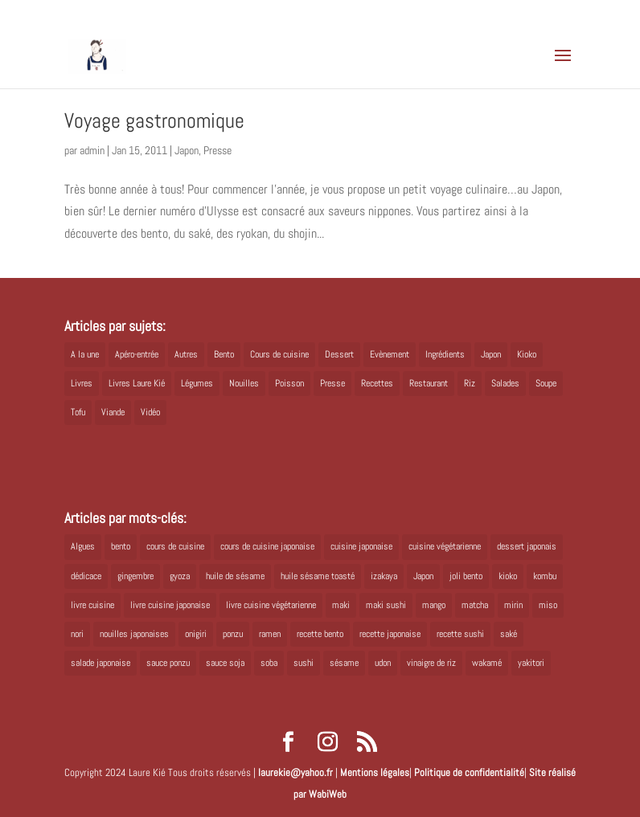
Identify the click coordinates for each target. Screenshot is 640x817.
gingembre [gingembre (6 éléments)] (135, 576)
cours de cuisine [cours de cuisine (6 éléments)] (175, 546)
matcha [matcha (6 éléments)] (475, 604)
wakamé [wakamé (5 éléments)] (487, 662)
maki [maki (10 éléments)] (341, 604)
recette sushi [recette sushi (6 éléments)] (460, 633)
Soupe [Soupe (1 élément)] (545, 383)
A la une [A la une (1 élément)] (85, 354)
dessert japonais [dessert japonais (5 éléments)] (526, 546)
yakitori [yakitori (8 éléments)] (531, 662)
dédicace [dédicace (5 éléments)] (86, 576)
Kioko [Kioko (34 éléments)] (526, 354)
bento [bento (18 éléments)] (120, 546)
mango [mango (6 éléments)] (433, 604)
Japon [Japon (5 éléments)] (491, 354)
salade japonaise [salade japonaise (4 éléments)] (100, 662)
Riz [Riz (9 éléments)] (469, 383)
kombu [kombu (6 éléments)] (544, 576)
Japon (186, 150)
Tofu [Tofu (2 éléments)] (78, 412)
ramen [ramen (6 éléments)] (270, 633)
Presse (217, 150)
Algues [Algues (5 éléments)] (83, 546)
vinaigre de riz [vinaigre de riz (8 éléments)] (431, 662)
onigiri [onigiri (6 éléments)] (196, 633)
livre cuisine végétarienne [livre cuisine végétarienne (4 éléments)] (271, 604)
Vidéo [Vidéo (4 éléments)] (150, 412)
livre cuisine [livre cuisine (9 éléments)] (92, 604)
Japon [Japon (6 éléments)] (423, 576)
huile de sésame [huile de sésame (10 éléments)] (235, 576)
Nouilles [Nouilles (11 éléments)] (244, 383)
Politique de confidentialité (469, 772)
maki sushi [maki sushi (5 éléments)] (386, 604)
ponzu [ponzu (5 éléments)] (233, 633)
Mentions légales (374, 772)
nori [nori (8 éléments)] (77, 633)
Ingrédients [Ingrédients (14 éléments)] (445, 354)
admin (92, 150)
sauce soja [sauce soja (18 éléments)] (225, 662)
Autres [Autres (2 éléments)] (186, 354)
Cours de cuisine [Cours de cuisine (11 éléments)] (279, 354)
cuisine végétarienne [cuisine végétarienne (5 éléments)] (444, 546)
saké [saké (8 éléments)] (508, 633)
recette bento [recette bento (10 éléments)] (320, 633)
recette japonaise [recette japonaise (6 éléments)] (390, 633)
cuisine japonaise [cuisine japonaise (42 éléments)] (361, 546)
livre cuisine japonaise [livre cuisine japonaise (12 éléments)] (170, 604)
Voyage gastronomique (154, 121)
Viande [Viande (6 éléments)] (113, 412)
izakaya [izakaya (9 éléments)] (384, 576)
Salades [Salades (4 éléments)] (505, 383)
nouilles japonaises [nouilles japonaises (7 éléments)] (134, 633)
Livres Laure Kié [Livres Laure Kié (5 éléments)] (137, 383)
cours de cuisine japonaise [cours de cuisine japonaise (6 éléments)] (267, 546)
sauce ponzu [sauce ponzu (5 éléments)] (168, 662)
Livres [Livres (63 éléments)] (81, 383)
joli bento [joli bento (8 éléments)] (465, 576)
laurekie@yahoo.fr (295, 772)
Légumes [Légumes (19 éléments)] (197, 383)
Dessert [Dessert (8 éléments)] (339, 354)
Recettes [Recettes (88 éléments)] (377, 383)
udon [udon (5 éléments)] (383, 662)
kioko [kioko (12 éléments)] (507, 576)
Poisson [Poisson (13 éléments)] (289, 383)
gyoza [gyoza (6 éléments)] (180, 576)
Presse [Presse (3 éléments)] (332, 383)
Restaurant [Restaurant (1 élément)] (428, 383)
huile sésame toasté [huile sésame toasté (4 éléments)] (318, 576)
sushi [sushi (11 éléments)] (303, 662)
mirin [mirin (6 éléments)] (513, 604)
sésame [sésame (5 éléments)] (344, 662)
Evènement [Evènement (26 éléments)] (389, 354)
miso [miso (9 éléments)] (548, 604)
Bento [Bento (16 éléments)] (224, 354)
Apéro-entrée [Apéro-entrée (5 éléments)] (136, 354)
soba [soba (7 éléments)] (269, 662)
